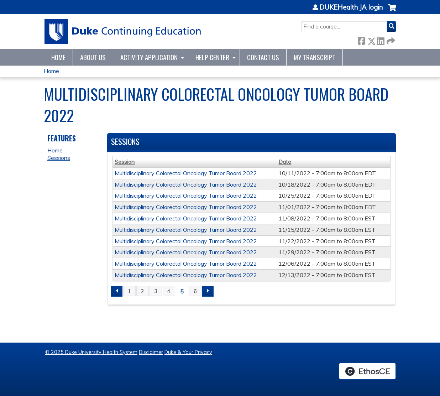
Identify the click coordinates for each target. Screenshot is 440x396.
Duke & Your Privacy (188, 352)
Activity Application (149, 57)
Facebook (361, 40)
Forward (390, 40)
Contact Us (263, 57)
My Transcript (314, 57)
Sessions (58, 157)
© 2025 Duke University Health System (91, 352)
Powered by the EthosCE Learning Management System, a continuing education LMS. (367, 371)
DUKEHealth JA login (351, 7)
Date (284, 161)
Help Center (212, 57)
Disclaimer (151, 352)
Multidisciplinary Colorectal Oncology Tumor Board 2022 (186, 173)
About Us (93, 57)
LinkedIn (380, 40)
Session (125, 161)
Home (58, 57)
